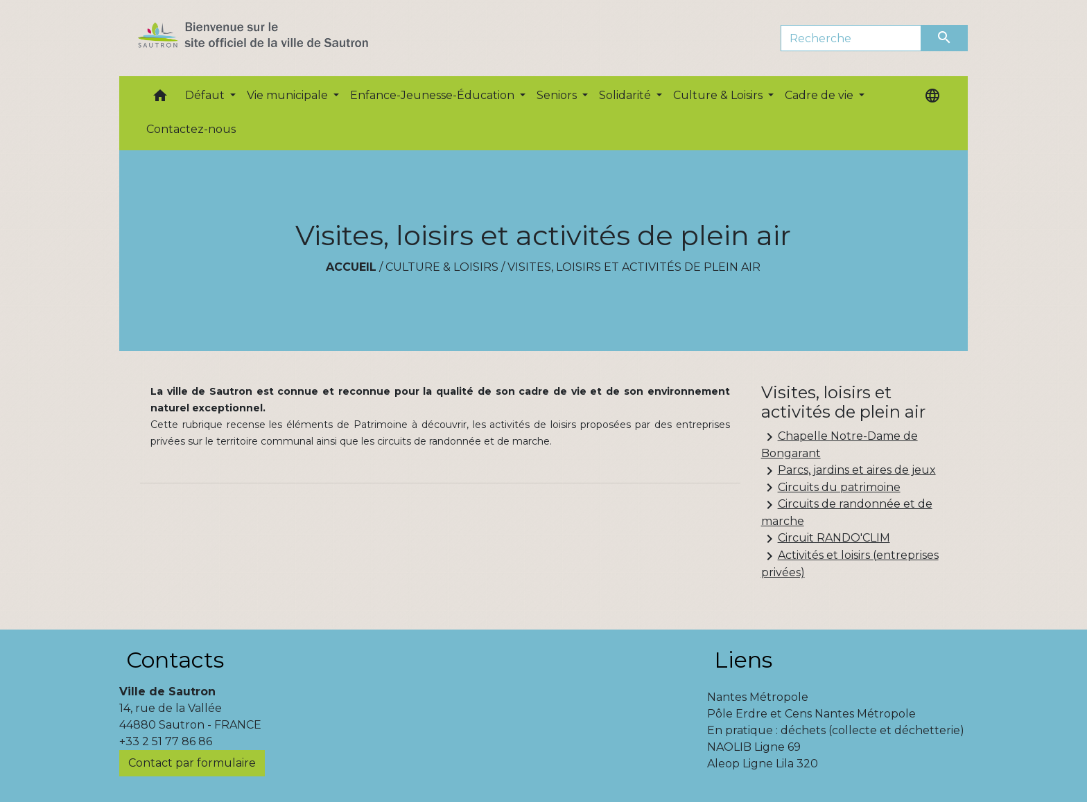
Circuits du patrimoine (831, 487)
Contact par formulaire (192, 762)
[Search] (851, 38)
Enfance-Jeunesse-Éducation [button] (433, 95)
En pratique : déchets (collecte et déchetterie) (835, 730)
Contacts (175, 659)
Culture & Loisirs (441, 267)
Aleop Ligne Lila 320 (762, 763)
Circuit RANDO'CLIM (825, 539)
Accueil (351, 267)
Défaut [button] (206, 95)
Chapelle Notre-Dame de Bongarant (839, 444)
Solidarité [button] (626, 95)
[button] (160, 99)
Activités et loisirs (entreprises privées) (850, 563)
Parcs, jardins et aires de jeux (848, 471)
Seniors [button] (558, 95)
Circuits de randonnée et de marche (846, 512)
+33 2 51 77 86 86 (165, 741)
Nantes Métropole (757, 697)
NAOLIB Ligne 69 (754, 747)
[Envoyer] (944, 38)
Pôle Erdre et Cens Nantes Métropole (811, 713)
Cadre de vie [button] (820, 95)
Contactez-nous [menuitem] (191, 129)
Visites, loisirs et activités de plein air (633, 267)
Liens (743, 659)
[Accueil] (277, 38)
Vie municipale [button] (289, 95)
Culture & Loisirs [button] (719, 95)
